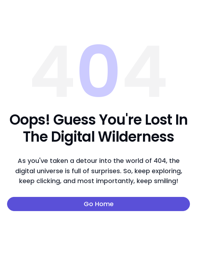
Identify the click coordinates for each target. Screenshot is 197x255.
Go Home (99, 203)
